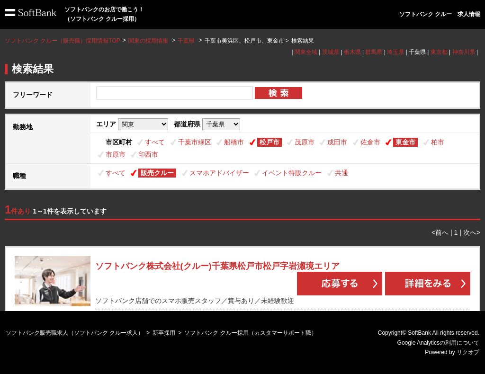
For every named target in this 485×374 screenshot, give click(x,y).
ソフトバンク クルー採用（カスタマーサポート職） (250, 332)
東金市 (405, 142)
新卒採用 (164, 332)
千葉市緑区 (194, 142)
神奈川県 (463, 52)
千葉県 (186, 40)
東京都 (439, 52)
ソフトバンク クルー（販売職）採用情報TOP (62, 40)
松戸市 (269, 142)
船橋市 (234, 142)
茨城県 (330, 52)
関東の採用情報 (149, 40)
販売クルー (157, 173)
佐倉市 (370, 142)
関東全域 (306, 52)
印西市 (148, 154)
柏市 (437, 142)
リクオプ (468, 352)
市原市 (116, 154)
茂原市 (304, 142)
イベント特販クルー (292, 173)
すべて (155, 142)
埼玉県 (395, 52)
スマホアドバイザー (219, 173)
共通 (341, 173)
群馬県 (373, 52)
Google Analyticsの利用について (438, 342)
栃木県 (352, 52)
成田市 (337, 142)
